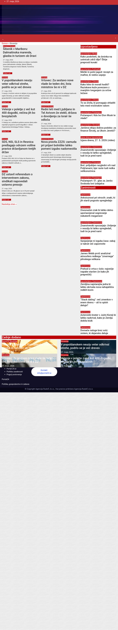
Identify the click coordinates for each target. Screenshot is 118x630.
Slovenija (12, 46)
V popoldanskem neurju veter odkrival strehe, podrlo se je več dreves (17, 84)
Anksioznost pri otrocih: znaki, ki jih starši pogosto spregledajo (97, 199)
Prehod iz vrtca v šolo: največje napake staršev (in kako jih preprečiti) (97, 271)
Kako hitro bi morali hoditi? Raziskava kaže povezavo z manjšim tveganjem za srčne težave (95, 89)
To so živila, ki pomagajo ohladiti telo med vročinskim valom (97, 104)
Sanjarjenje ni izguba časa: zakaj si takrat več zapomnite (97, 242)
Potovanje (96, 162)
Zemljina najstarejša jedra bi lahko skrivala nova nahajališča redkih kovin (97, 287)
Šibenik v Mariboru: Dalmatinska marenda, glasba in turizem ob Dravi (19, 52)
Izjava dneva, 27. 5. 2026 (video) (97, 140)
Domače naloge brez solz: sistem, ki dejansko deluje (94, 332)
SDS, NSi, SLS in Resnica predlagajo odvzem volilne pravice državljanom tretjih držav (19, 147)
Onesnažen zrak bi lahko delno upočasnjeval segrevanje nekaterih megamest (96, 213)
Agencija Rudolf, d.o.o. (83, 389)
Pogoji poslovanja (14, 374)
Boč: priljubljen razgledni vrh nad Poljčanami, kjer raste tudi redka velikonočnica (97, 168)
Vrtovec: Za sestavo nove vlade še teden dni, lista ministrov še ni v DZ (57, 84)
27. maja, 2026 (8, 60)
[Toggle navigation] (3, 37)
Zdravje (95, 81)
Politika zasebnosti (15, 371)
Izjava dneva (85, 137)
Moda (94, 54)
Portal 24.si (11, 369)
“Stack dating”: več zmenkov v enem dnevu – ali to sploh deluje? (96, 302)
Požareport (97, 112)
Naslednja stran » (9, 204)
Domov (5, 43)
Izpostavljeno (86, 54)
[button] (2, 39)
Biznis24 (6, 46)
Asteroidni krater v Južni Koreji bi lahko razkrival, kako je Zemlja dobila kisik (98, 317)
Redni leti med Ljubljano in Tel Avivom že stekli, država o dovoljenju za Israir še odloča (59, 114)
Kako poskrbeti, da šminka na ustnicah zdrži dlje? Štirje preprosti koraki (96, 59)
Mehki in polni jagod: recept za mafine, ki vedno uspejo (96, 73)
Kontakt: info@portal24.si (44, 371)
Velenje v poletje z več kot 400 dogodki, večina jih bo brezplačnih (18, 113)
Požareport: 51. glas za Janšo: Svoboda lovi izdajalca (96, 182)
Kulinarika (96, 69)
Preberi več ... (7, 73)
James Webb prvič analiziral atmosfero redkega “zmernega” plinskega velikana (97, 256)
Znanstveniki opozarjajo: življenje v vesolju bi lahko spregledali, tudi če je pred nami (98, 152)
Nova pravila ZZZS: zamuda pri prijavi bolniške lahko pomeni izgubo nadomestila (59, 145)
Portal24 (5, 379)
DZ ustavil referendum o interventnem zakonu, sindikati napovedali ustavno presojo (17, 179)
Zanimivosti (97, 147)
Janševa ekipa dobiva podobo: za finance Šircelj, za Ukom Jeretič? (98, 129)
